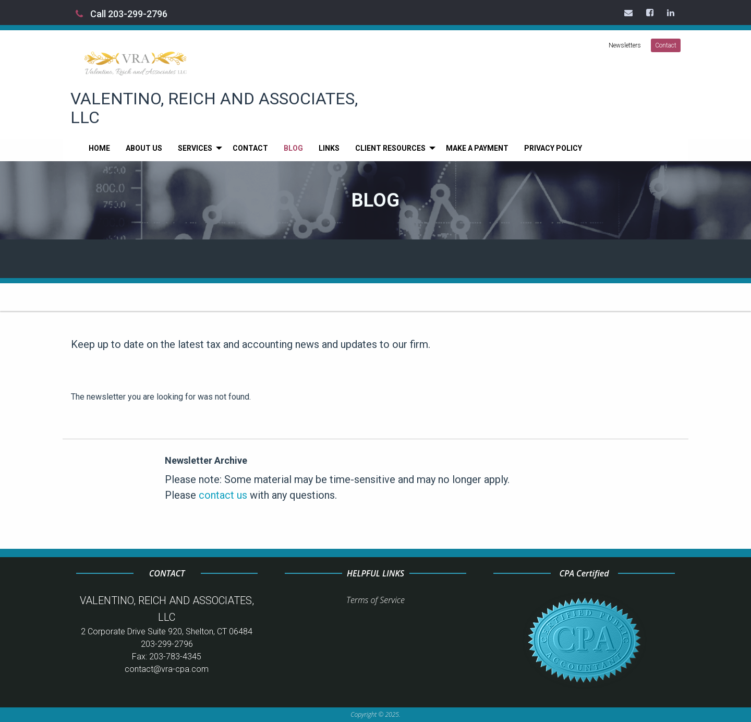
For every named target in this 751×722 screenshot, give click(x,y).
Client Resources (390, 148)
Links (329, 148)
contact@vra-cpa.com (167, 669)
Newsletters (625, 45)
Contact (665, 45)
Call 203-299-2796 (121, 13)
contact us (223, 495)
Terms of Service (375, 600)
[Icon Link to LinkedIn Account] (671, 12)
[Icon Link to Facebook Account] (650, 12)
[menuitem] (99, 148)
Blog (293, 148)
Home (99, 148)
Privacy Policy (553, 148)
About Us (144, 148)
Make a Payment (477, 148)
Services (195, 148)
